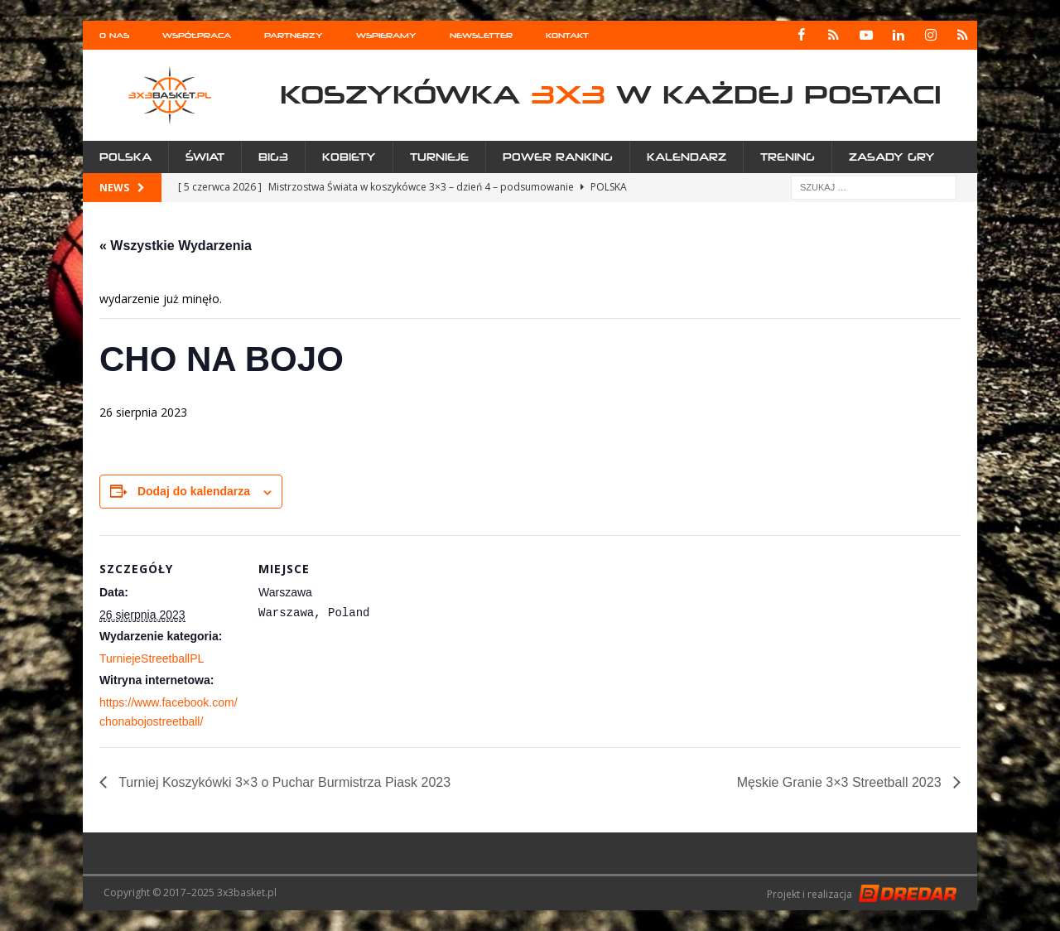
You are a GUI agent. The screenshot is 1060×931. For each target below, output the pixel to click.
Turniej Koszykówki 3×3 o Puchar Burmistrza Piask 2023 (282, 782)
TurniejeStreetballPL (151, 658)
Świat (205, 157)
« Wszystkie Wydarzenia (175, 246)
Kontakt (567, 35)
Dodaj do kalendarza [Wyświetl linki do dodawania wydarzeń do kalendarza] (193, 491)
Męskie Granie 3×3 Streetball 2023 (841, 782)
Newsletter (481, 35)
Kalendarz (686, 157)
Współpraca (196, 35)
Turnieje (439, 157)
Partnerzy (293, 35)
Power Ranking (558, 157)
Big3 (273, 157)
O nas (114, 35)
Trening (787, 157)
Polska (125, 157)
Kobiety (349, 157)
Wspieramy (386, 35)
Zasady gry (892, 157)
